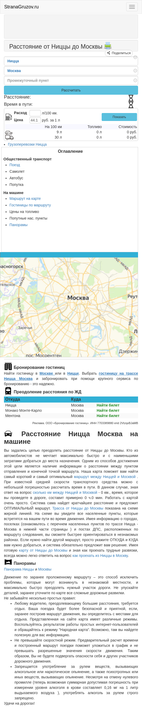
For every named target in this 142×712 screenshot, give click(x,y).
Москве (47, 373)
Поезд (14, 165)
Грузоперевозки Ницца (27, 144)
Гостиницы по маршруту (30, 205)
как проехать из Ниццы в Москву (100, 555)
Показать (119, 117)
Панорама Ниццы (19, 569)
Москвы (44, 569)
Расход (20, 113)
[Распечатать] (108, 47)
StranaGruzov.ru (21, 6)
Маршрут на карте (25, 198)
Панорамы (18, 225)
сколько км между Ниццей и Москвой (65, 492)
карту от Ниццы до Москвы (43, 550)
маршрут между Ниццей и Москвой (105, 477)
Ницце (73, 373)
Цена (18, 120)
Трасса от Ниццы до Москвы (77, 508)
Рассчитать (71, 90)
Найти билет (108, 405)
